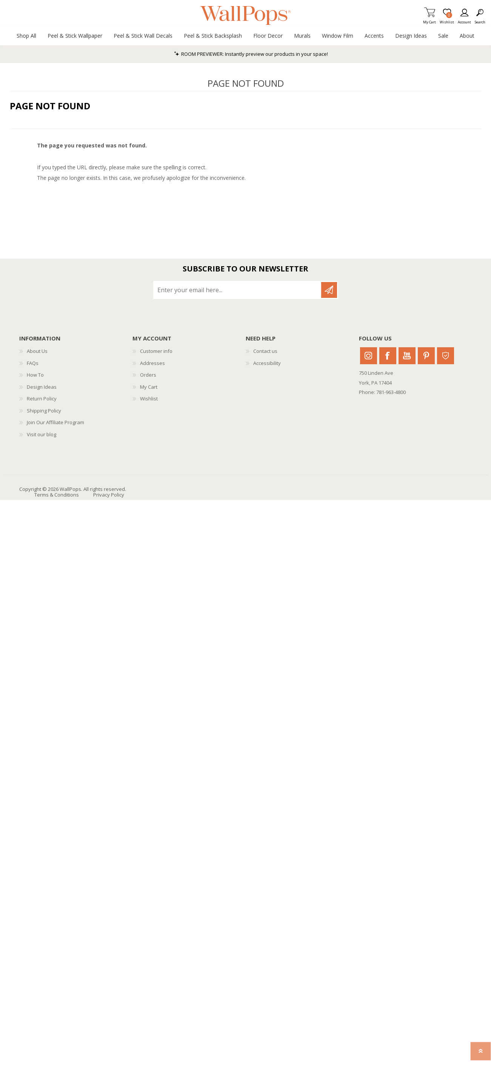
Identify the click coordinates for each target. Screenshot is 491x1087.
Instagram (368, 355)
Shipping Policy (44, 410)
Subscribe (329, 290)
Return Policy (42, 398)
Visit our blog (41, 434)
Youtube (407, 355)
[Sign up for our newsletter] (237, 290)
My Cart (148, 386)
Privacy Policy (108, 494)
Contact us (265, 351)
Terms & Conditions (56, 494)
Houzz (445, 355)
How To (35, 374)
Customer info (156, 351)
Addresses (152, 363)
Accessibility (267, 363)
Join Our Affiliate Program (55, 422)
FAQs (32, 363)
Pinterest (426, 355)
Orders (148, 374)
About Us (37, 351)
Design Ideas (42, 386)
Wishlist (149, 398)
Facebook (387, 355)
